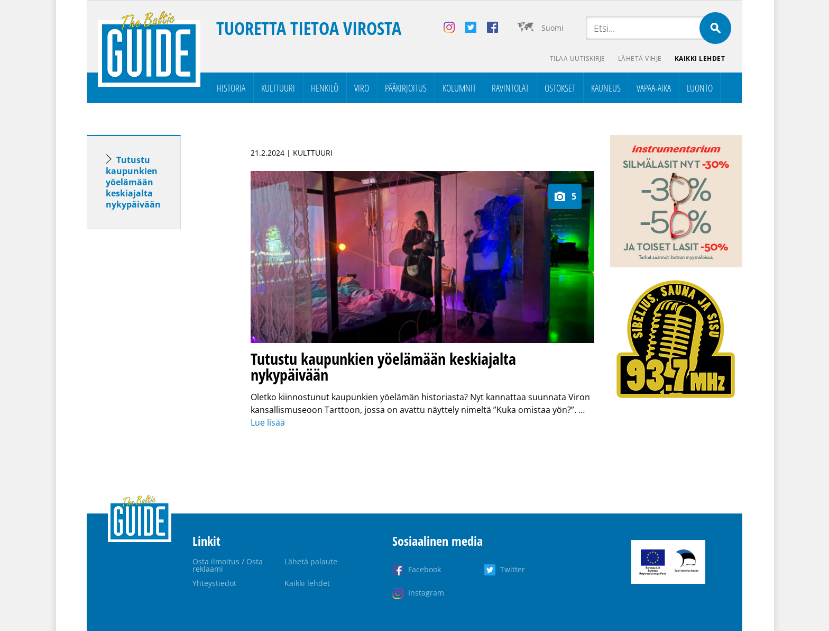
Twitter (512, 569)
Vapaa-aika (654, 88)
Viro (361, 88)
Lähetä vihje (640, 58)
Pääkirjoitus (406, 88)
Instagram (426, 593)
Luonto (700, 88)
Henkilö (324, 88)
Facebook (424, 569)
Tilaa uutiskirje (577, 58)
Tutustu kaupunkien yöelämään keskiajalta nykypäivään (133, 182)
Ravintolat (510, 88)
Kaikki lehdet (700, 58)
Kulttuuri (278, 88)
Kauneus (606, 88)
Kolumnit (459, 88)
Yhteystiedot (214, 583)
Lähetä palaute (310, 561)
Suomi (552, 28)
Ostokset (560, 88)
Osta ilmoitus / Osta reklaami (227, 565)
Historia (231, 88)
